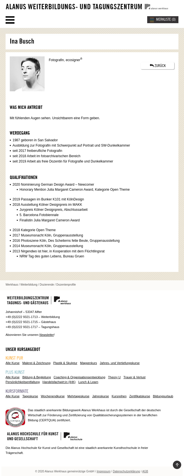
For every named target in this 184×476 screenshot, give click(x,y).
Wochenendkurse (52, 396)
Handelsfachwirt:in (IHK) (59, 382)
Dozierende (47, 284)
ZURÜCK (158, 66)
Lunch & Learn (88, 382)
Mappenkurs (88, 363)
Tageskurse (30, 396)
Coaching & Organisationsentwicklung (79, 377)
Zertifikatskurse (139, 396)
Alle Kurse (13, 363)
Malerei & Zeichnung (36, 363)
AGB (145, 471)
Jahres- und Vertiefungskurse (120, 363)
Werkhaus (12, 284)
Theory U (114, 377)
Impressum (103, 471)
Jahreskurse (100, 396)
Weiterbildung (28, 284)
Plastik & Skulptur (65, 363)
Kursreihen (119, 396)
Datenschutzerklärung (126, 471)
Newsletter (46, 334)
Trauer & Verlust (135, 377)
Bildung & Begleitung (36, 377)
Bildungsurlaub (163, 396)
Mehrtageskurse (78, 396)
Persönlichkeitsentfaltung (23, 382)
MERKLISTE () (166, 19)
